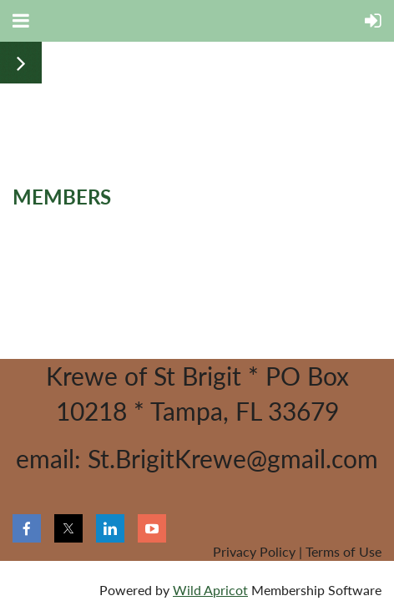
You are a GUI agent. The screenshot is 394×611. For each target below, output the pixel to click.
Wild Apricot (210, 590)
